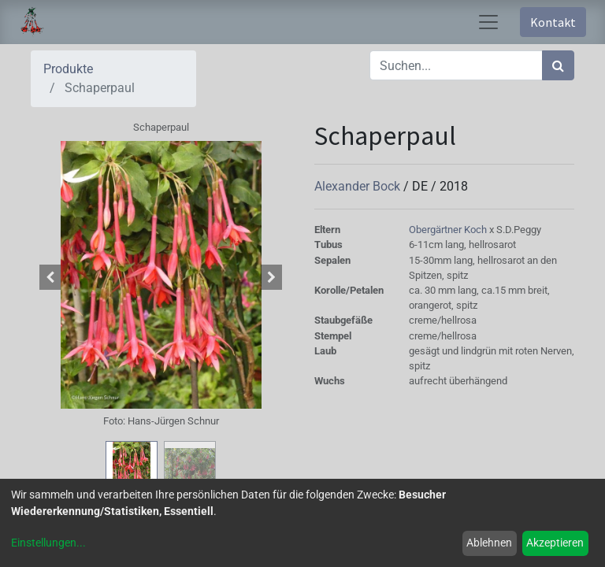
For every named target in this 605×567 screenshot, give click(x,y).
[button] (50, 277)
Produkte (68, 68)
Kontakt (553, 22)
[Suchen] (558, 65)
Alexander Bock (358, 186)
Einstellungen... (48, 542)
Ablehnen (489, 542)
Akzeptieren (555, 542)
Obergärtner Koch (449, 229)
